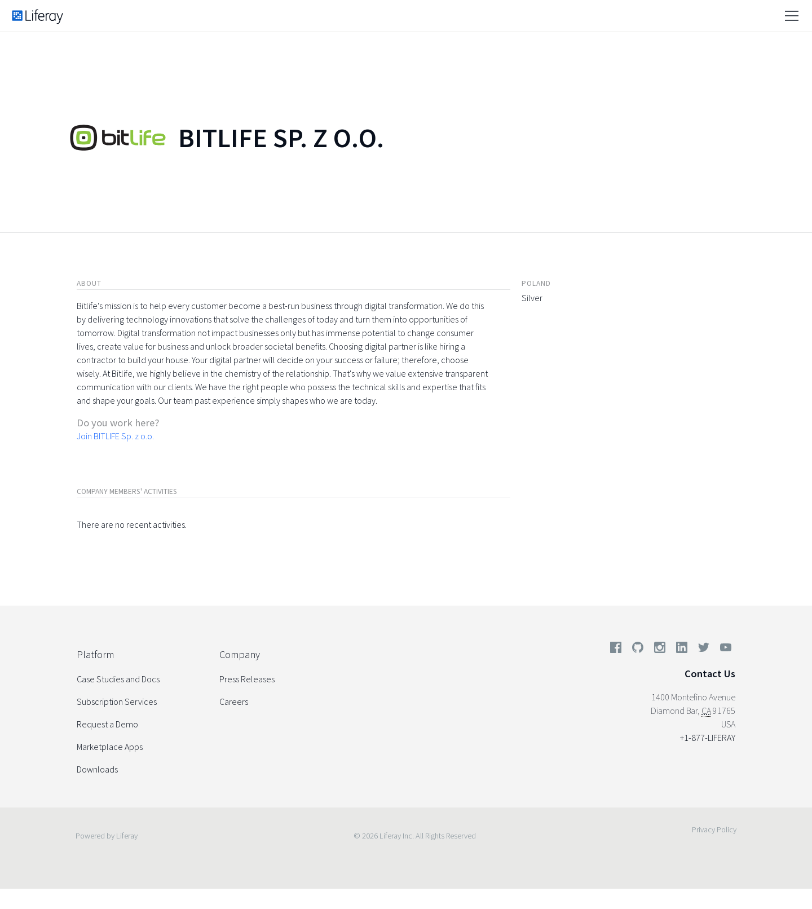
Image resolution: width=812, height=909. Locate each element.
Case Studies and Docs (118, 679)
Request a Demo (107, 724)
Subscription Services (117, 701)
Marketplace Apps (110, 746)
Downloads (97, 769)
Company (239, 654)
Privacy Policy (714, 829)
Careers (233, 701)
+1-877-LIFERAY (707, 737)
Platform (95, 654)
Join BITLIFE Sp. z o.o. (115, 436)
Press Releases (247, 679)
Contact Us (710, 673)
